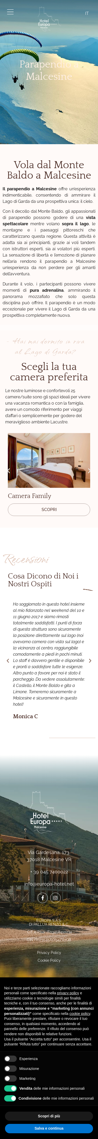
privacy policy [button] (68, 993)
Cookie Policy (49, 960)
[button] (8, 470)
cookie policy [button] (80, 1014)
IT (87, 13)
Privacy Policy (49, 953)
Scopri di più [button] (49, 1116)
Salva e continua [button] (48, 1128)
